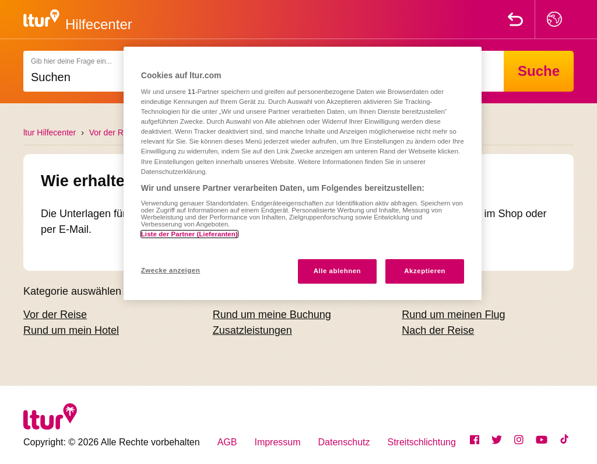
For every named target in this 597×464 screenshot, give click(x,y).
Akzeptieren (424, 270)
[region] (303, 173)
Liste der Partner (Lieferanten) (189, 234)
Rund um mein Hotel (71, 330)
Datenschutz (344, 442)
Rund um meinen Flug (453, 314)
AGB (227, 442)
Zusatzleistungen (252, 330)
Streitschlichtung (422, 442)
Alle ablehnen (337, 270)
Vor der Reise (114, 132)
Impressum (277, 442)
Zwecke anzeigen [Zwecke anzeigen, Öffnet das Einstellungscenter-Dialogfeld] (170, 270)
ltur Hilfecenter (49, 132)
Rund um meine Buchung (272, 314)
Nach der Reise (438, 330)
